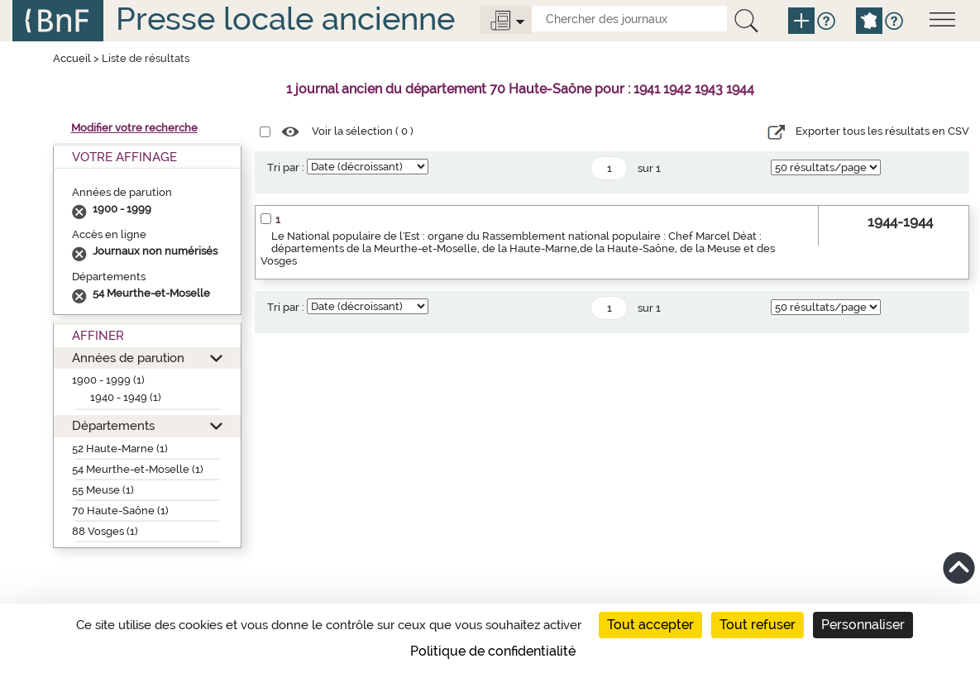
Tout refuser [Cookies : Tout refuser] (757, 624)
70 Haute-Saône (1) (120, 510)
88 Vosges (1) (105, 531)
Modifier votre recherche (134, 128)
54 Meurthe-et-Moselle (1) (137, 469)
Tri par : (285, 167)
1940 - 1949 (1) (125, 397)
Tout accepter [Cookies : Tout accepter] (650, 624)
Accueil (72, 58)
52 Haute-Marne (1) (120, 448)
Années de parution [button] (128, 358)
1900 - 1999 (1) (108, 380)
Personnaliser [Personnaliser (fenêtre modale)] (863, 624)
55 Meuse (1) (103, 490)
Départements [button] (113, 425)
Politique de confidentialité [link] (493, 651)
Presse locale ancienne (285, 18)
